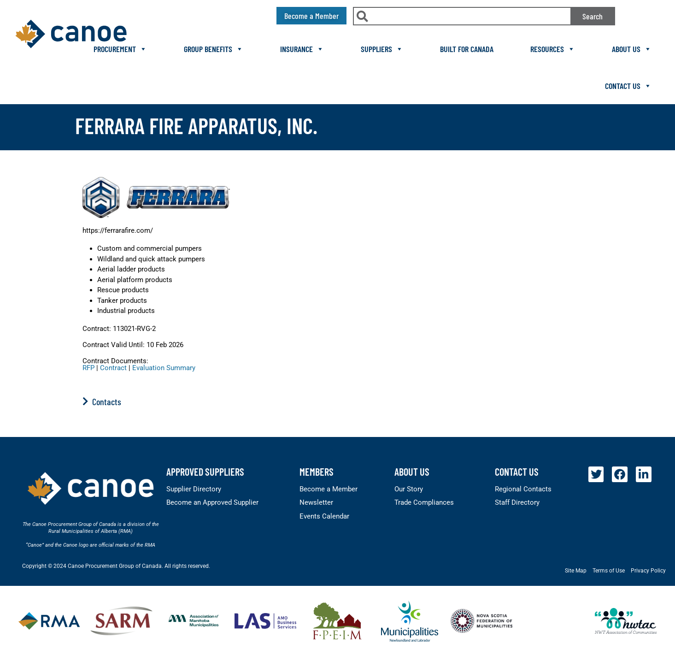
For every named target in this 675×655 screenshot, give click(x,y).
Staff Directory (517, 502)
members (316, 472)
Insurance (302, 48)
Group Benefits (213, 48)
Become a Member (328, 489)
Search (592, 16)
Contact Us (628, 85)
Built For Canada (466, 49)
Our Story (408, 489)
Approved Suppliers (205, 472)
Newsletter (316, 502)
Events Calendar (324, 516)
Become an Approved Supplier (212, 502)
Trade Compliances (424, 502)
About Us (632, 48)
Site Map (576, 570)
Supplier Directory (193, 489)
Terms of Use (609, 570)
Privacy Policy (648, 570)
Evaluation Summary (163, 368)
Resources (552, 48)
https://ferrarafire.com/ (117, 230)
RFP (88, 368)
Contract (113, 368)
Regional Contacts (523, 489)
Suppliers (382, 48)
